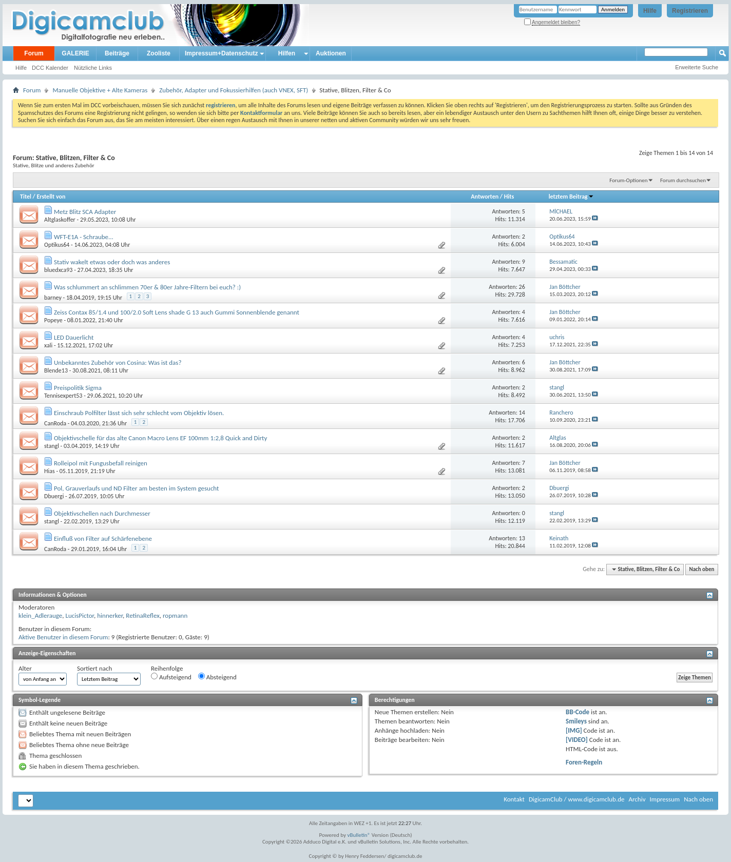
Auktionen (331, 53)
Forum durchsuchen (683, 180)
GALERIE (75, 53)
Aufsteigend (171, 677)
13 (522, 538)
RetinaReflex (143, 615)
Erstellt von (50, 196)
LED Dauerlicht (73, 337)
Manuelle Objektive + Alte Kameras (99, 90)
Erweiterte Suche (696, 67)
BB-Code (577, 712)
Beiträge (117, 53)
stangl (51, 445)
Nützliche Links (93, 68)
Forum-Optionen (628, 180)
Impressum (664, 799)
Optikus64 (56, 244)
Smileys (576, 721)
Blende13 (56, 370)
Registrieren (690, 10)
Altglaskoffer (59, 219)
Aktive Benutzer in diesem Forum (63, 637)
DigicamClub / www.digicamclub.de (577, 799)
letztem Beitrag (571, 196)
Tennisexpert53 (63, 395)
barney (53, 297)
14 (522, 412)
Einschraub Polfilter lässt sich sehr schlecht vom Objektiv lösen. (139, 413)
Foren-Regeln (584, 762)
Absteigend (217, 677)
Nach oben (701, 569)
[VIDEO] (577, 739)
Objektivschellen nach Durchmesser (102, 513)
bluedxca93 (58, 269)
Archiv (636, 799)
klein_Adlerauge (40, 615)
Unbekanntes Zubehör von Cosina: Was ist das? (117, 362)
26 (522, 286)
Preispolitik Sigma (78, 387)
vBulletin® (359, 835)
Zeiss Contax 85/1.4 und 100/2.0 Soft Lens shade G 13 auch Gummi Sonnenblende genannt (176, 312)
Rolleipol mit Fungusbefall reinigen (100, 463)
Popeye (53, 320)
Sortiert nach (94, 668)
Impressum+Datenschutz (221, 53)
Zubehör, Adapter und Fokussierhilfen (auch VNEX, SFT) (233, 90)
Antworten (484, 196)
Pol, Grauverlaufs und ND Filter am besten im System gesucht (136, 488)
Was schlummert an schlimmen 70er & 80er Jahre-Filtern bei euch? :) (147, 287)
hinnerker (110, 615)
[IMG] (574, 730)
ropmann (175, 615)
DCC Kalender (50, 68)
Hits (509, 196)
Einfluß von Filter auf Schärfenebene (103, 538)
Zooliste (158, 53)
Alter (25, 668)
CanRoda (55, 423)
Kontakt (514, 799)
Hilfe (650, 10)
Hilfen (286, 53)
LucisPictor (79, 615)
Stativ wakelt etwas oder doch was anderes (112, 262)
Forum (33, 53)
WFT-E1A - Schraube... (83, 237)
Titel (25, 196)
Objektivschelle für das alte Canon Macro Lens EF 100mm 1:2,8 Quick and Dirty (160, 438)
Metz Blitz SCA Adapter (85, 211)
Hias (49, 471)
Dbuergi (54, 496)
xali (48, 345)
